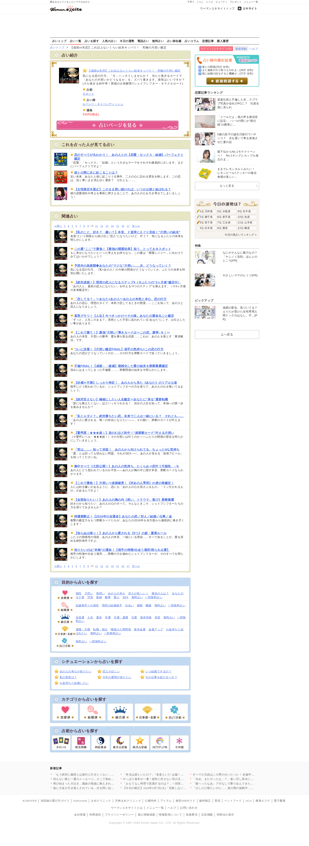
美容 (217, 800)
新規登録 (241, 48)
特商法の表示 (225, 814)
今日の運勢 (127, 41)
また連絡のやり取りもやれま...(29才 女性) (227, 70)
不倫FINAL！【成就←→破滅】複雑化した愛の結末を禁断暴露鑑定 (121, 366)
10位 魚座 (244, 216)
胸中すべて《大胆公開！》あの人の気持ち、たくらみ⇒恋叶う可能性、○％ (126, 466)
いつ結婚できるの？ (158, 671)
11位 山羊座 (245, 222)
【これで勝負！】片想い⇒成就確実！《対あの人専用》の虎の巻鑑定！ (124, 483)
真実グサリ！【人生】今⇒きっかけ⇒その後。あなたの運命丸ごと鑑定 (124, 315)
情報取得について (170, 814)
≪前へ (58, 226)
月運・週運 (121, 617)
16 (122, 226)
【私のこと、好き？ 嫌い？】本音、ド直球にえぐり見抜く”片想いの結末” (127, 232)
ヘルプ (253, 48)
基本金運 (139, 629)
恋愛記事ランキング (209, 92)
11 (96, 226)
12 (101, 226)
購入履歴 (223, 41)
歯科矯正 (205, 800)
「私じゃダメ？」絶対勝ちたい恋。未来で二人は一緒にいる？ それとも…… (129, 416)
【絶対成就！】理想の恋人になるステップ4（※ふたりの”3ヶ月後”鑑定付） (127, 282)
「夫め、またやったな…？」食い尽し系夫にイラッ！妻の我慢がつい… (239, 779)
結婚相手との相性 (87, 605)
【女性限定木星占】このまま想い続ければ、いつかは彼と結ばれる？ (122, 189)
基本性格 (146, 617)
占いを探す (92, 41)
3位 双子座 (206, 222)
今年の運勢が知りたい (117, 677)
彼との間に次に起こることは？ (96, 172)
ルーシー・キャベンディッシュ (103, 104)
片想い (89, 593)
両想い (100, 593)
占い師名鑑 (174, 41)
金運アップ (155, 629)
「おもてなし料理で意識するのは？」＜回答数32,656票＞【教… (165, 783)
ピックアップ (204, 300)
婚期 (140, 605)
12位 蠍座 (244, 228)
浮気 (90, 597)
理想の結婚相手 (112, 605)
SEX (126, 597)
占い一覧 (75, 41)
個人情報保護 (146, 814)
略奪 (108, 597)
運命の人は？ (160, 593)
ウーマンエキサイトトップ (217, 8)
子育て (190, 2)
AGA (248, 800)
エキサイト (250, 8)
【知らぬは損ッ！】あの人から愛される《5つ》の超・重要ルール (120, 533)
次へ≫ (136, 226)
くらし (200, 2)
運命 (99, 617)
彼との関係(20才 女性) (215, 66)
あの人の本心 (116, 593)
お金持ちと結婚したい (74, 683)
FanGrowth (80, 800)
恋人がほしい (111, 671)
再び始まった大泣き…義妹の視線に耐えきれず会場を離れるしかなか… (99, 783)
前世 (158, 617)
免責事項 (191, 814)
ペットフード (233, 800)
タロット (88, 93)
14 (112, 226)
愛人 (117, 597)
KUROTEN (30, 800)
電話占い (143, 41)
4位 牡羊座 (206, 228)
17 (128, 226)
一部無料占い (153, 597)
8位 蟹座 (223, 228)
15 (117, 226)
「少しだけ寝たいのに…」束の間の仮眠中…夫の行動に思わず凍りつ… (239, 788)
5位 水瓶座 (224, 211)
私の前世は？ (68, 677)
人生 (90, 617)
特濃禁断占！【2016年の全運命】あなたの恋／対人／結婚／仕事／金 (123, 516)
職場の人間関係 (121, 629)
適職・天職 (83, 629)
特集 (198, 245)
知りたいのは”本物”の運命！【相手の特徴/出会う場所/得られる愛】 (122, 549)
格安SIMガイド (185, 800)
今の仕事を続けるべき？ (161, 677)
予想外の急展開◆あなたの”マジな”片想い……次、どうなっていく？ (122, 265)
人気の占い (109, 41)
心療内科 (150, 800)
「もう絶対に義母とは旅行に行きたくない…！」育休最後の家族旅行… (99, 774)
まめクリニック (101, 800)
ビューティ (221, 2)
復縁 (99, 597)
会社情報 (80, 814)
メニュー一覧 (251, 2)
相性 (79, 593)
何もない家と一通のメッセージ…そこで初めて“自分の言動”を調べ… (98, 779)
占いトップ (59, 41)
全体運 (80, 617)
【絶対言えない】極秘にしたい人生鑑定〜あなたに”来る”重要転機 (121, 399)
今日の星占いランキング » (240, 234)
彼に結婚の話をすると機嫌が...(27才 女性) (227, 73)
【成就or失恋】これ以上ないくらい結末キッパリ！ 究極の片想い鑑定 (134, 70)
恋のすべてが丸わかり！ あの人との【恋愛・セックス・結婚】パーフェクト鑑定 (129, 156)
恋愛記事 (208, 41)
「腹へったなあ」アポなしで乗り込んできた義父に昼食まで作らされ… (239, 783)
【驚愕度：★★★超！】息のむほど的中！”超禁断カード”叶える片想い (124, 432)
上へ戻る (227, 334)
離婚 (148, 605)
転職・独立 (100, 629)
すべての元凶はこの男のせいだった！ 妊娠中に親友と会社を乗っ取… (238, 774)
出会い (129, 605)
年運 (108, 617)
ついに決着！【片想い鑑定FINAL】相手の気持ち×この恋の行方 (119, 349)
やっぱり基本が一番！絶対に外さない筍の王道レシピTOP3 (161, 779)
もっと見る (227, 185)
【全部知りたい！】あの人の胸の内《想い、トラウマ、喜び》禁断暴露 (124, 499)
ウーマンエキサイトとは (127, 807)
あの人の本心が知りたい (76, 671)
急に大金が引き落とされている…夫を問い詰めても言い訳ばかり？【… (99, 788)
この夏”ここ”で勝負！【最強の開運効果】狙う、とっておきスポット (122, 249)
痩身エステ (263, 800)
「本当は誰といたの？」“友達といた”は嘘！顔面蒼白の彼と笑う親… (168, 774)
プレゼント (236, 2)
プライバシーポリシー (119, 814)
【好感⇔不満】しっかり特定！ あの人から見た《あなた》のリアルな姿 (125, 382)
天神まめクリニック (128, 800)
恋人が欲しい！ (138, 593)
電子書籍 (279, 800)
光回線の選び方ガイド (55, 800)
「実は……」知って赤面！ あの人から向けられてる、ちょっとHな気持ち (127, 449)
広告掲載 (207, 814)
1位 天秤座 (206, 211)
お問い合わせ (188, 807)
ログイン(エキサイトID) (216, 48)
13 (107, 226)
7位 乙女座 (224, 222)
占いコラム (192, 41)
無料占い (158, 41)
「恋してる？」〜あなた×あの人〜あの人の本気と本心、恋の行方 (120, 299)
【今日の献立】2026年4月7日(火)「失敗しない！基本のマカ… (163, 788)
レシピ (209, 2)
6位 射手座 (224, 216)
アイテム (166, 800)
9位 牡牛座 (244, 211)
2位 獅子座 (206, 216)
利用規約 (95, 814)
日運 (134, 617)
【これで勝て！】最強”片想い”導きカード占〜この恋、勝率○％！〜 (122, 332)
